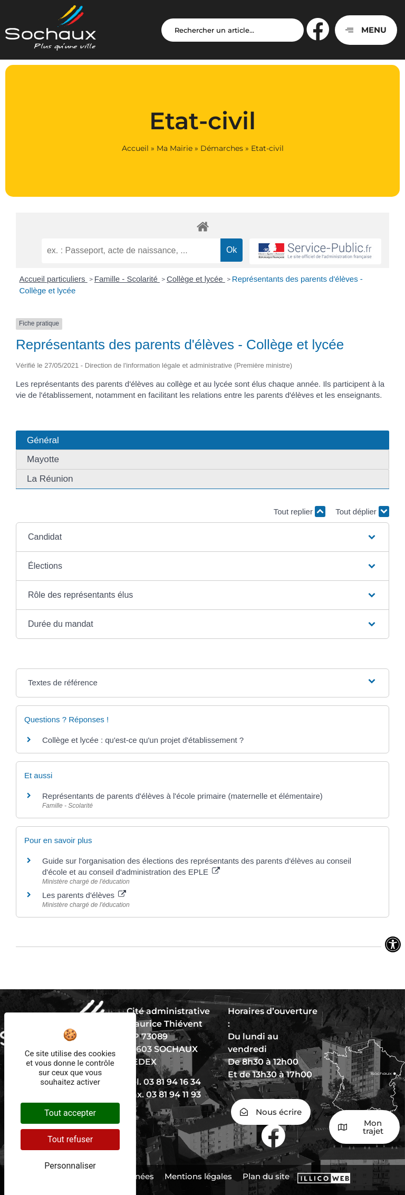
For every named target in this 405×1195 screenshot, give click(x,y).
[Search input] (232, 30)
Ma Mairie (174, 148)
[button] (202, 537)
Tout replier (299, 511)
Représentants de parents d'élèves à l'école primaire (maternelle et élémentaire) (182, 795)
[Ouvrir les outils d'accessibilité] (392, 944)
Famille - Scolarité (127, 278)
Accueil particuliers (54, 278)
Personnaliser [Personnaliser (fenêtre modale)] (70, 1166)
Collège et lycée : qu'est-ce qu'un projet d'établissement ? (143, 739)
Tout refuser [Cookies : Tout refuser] (70, 1139)
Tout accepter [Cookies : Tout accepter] (70, 1113)
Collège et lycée (196, 278)
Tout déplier (362, 511)
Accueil (135, 148)
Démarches (221, 148)
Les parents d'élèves (84, 895)
